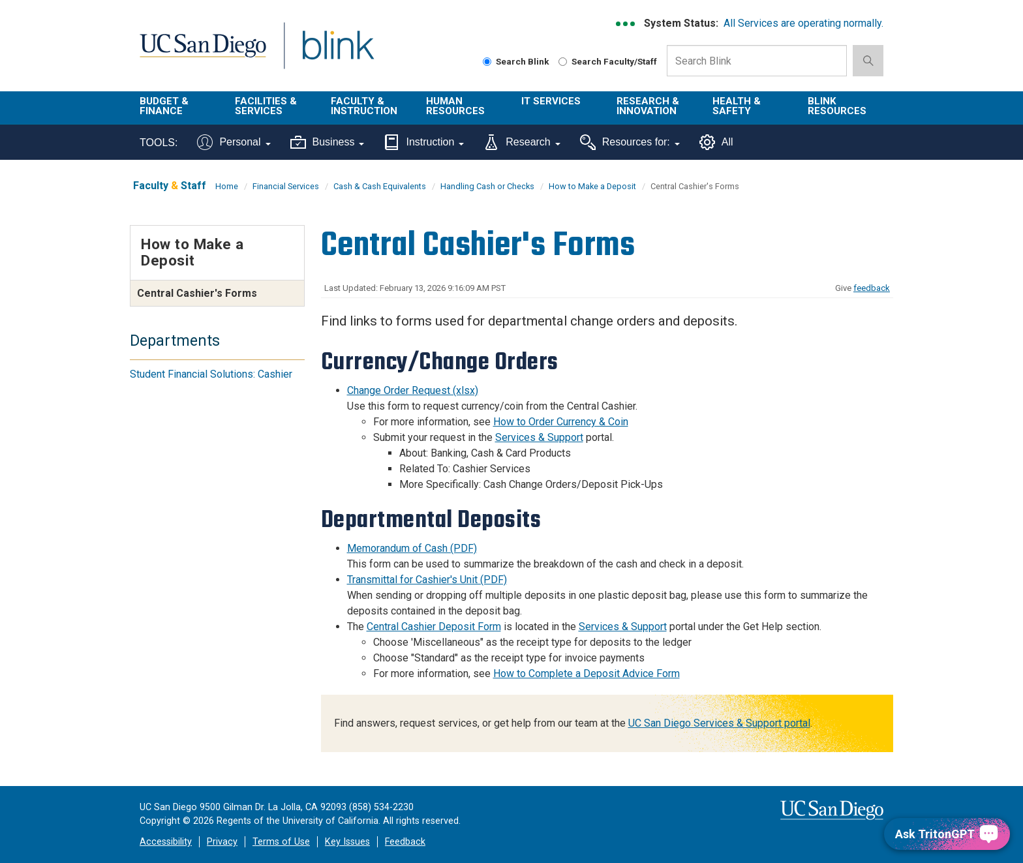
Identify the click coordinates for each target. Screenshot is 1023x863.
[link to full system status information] (626, 24)
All (716, 142)
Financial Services (285, 186)
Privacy (222, 841)
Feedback (405, 841)
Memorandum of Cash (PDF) (412, 548)
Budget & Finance (164, 106)
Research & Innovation (648, 106)
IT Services (551, 101)
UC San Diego (203, 53)
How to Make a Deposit (592, 186)
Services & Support (539, 437)
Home (226, 186)
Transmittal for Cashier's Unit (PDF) (427, 579)
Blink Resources (837, 106)
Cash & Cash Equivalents (379, 186)
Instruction (424, 142)
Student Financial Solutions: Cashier (211, 374)
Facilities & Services (266, 106)
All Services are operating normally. (803, 23)
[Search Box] (757, 60)
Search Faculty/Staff (607, 61)
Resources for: (630, 142)
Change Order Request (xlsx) (412, 390)
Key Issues (347, 841)
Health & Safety (736, 106)
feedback (871, 288)
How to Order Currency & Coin (560, 422)
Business (327, 142)
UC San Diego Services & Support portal (719, 723)
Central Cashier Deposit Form (434, 626)
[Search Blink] (487, 61)
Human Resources (455, 106)
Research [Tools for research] (521, 142)
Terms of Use (281, 841)
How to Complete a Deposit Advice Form (586, 673)
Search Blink (516, 61)
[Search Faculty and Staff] (562, 61)
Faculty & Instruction (364, 106)
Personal (233, 142)
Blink (337, 53)
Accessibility (166, 841)
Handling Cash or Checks (487, 186)
